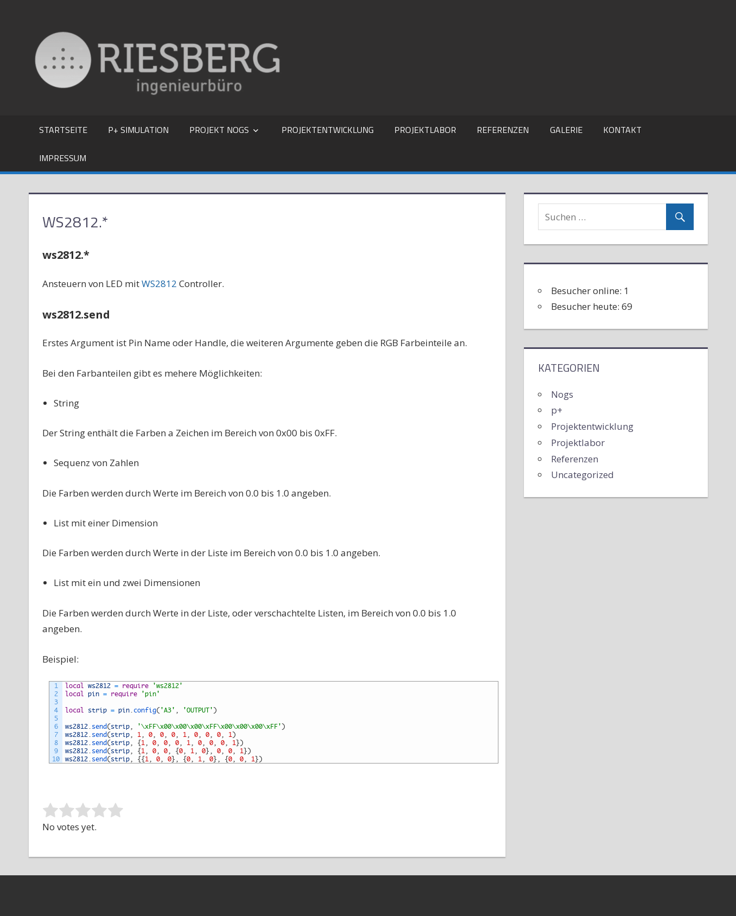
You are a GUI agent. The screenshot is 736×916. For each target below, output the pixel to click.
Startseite (63, 129)
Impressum (62, 157)
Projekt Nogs (219, 129)
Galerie (566, 129)
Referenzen (503, 129)
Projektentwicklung (327, 129)
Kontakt (622, 129)
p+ (556, 410)
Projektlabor (425, 129)
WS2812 (159, 283)
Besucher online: (587, 290)
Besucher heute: (586, 306)
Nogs (562, 394)
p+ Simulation (138, 129)
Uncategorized (582, 474)
